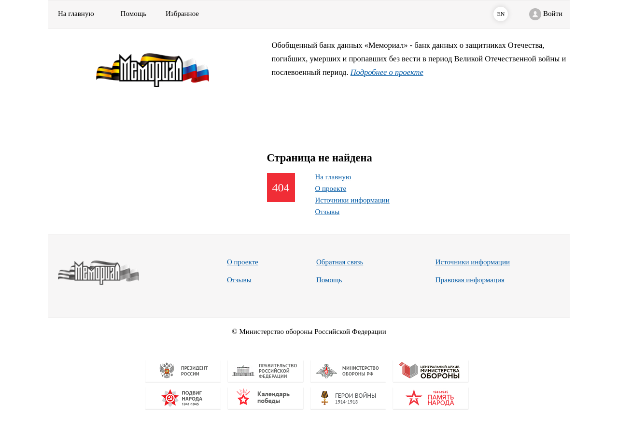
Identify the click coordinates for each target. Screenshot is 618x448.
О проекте (331, 188)
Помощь (329, 280)
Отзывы (327, 212)
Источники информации (352, 200)
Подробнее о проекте (387, 72)
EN (501, 14)
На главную (76, 13)
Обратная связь (339, 262)
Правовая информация (470, 280)
